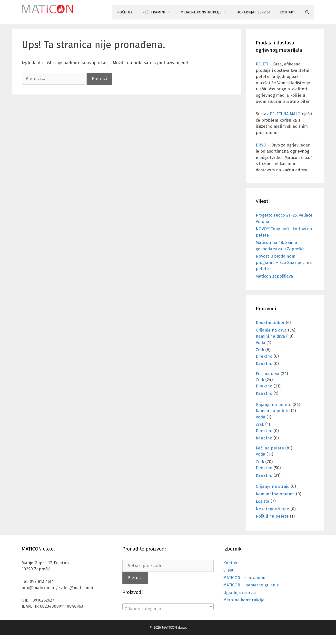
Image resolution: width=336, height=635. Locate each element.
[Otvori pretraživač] (307, 12)
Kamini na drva (270, 336)
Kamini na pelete (273, 410)
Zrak (260, 350)
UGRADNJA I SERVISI (253, 12)
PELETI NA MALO (285, 113)
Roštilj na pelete (272, 516)
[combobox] (167, 606)
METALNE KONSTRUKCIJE (206, 12)
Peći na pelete (270, 448)
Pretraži (135, 577)
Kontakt (231, 562)
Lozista (262, 501)
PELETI (262, 64)
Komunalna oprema (275, 494)
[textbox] (168, 609)
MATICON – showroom (244, 577)
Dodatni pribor (270, 322)
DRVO (261, 145)
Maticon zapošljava (274, 276)
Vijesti (229, 570)
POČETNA (125, 12)
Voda (260, 342)
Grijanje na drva (271, 330)
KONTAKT (287, 12)
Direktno (264, 356)
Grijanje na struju (272, 486)
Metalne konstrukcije (244, 600)
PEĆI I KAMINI (159, 12)
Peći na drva (267, 373)
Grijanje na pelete (273, 404)
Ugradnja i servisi (239, 592)
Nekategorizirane (272, 508)
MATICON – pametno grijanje (251, 585)
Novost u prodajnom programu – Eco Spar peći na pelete (284, 262)
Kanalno (264, 363)
